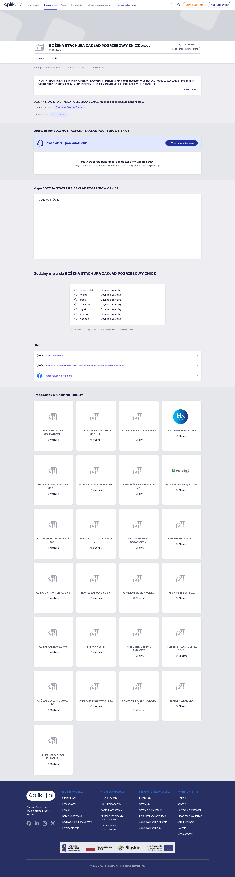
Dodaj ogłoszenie (125, 5)
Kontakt (181, 803)
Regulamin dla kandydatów (77, 821)
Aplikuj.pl (38, 67)
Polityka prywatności (189, 809)
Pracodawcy (50, 5)
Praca (41, 58)
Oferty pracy (34, 5)
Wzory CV (144, 803)
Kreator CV (76, 5)
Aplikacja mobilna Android (153, 821)
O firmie (181, 797)
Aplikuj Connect (185, 821)
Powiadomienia (70, 827)
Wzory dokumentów (150, 809)
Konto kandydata (194, 4)
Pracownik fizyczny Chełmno (70, 107)
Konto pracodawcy (111, 809)
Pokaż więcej (190, 89)
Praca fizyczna (59, 114)
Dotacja (181, 827)
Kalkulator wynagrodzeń (98, 5)
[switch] (181, 143)
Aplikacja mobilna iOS (150, 827)
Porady (64, 5)
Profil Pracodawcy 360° (114, 803)
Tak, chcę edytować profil (186, 49)
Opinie (53, 58)
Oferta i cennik (109, 797)
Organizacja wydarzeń (189, 815)
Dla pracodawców (219, 4)
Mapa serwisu (185, 833)
